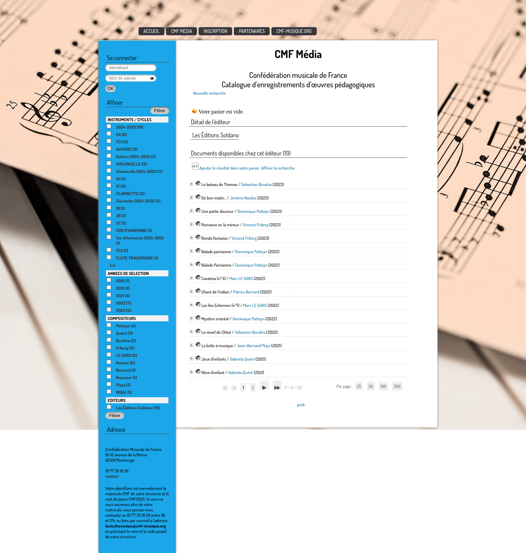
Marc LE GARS (241, 278)
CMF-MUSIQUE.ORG (294, 31)
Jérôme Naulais (243, 197)
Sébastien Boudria (256, 184)
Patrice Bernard (246, 291)
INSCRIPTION (215, 31)
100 (383, 386)
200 (397, 386)
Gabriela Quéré (242, 359)
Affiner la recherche (278, 168)
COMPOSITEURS (122, 318)
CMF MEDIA (181, 31)
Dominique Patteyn (254, 211)
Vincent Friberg (255, 224)
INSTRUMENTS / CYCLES (129, 119)
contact (112, 476)
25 (359, 386)
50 (371, 386)
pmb (301, 404)
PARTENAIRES (252, 31)
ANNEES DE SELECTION (128, 273)
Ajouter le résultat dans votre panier (229, 168)
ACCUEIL (152, 31)
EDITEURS (116, 400)
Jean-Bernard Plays (253, 345)
